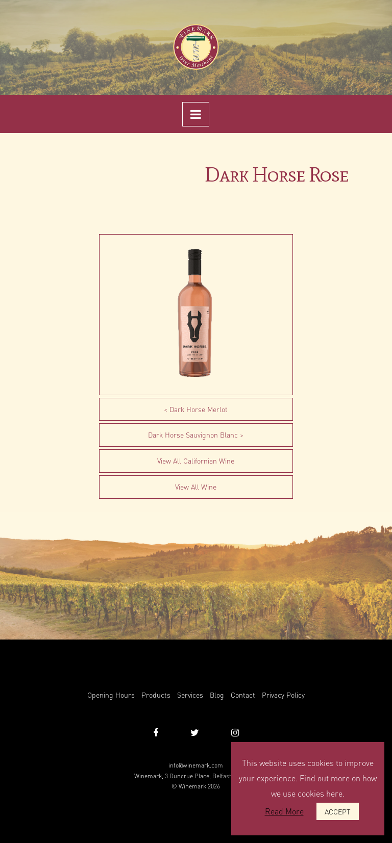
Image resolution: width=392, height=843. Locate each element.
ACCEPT (338, 811)
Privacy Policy (283, 694)
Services (190, 694)
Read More (284, 811)
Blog (217, 694)
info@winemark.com (195, 765)
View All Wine (195, 486)
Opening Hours (111, 694)
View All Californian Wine (195, 460)
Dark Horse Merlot (198, 409)
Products (155, 694)
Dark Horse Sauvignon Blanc (193, 434)
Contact (243, 694)
